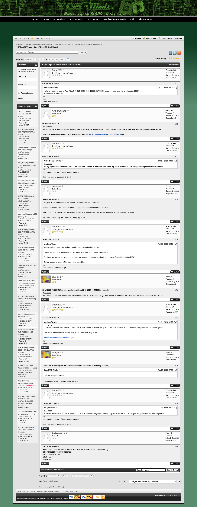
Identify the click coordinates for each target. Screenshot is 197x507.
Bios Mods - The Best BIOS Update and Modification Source (38, 44)
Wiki (132, 19)
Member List (151, 38)
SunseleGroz (29, 219)
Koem (27, 203)
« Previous (28, 59)
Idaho (27, 270)
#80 (176, 446)
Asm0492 (28, 136)
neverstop (28, 370)
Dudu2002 (28, 254)
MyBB (27, 498)
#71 (176, 83)
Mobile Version (53, 491)
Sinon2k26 (28, 319)
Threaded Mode (173, 64)
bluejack (56, 277)
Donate (138, 38)
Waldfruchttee (29, 285)
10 (53, 59)
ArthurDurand (59, 111)
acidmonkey (29, 185)
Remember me (25, 93)
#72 (176, 124)
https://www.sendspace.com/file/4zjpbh (105, 134)
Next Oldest (47, 470)
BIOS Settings (93, 19)
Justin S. (65, 498)
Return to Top (42, 491)
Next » (62, 59)
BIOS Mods (31, 491)
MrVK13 (27, 237)
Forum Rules (166, 38)
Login (36, 38)
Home (35, 19)
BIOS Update (59, 19)
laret (26, 337)
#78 (176, 366)
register (28, 69)
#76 (176, 290)
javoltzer (56, 186)
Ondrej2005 (29, 401)
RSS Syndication (67, 491)
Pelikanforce (58, 433)
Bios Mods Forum (67, 44)
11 (57, 59)
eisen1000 (28, 355)
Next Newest (58, 470)
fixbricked (28, 416)
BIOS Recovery (76, 19)
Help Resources (145, 19)
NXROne (28, 119)
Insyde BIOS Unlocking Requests (87, 44)
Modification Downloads (115, 19)
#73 (176, 157)
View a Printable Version (51, 481)
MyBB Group (44, 498)
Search (179, 38)
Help (77, 491)
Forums (45, 19)
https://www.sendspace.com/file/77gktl (59, 338)
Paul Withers (29, 303)
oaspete (27, 152)
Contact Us (21, 491)
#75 (176, 240)
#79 (176, 404)
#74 (176, 200)
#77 (176, 318)
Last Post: (21, 119)
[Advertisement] (98, 29)
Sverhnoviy (28, 434)
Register (44, 38)
